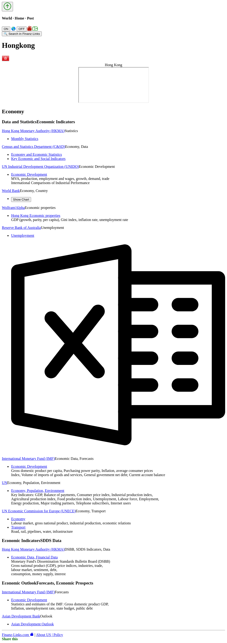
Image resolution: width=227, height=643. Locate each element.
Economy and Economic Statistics (36, 154)
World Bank (11, 191)
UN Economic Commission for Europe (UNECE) (39, 511)
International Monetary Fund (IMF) (28, 459)
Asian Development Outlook (32, 624)
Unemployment (22, 235)
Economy (18, 519)
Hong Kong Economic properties (35, 216)
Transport (18, 527)
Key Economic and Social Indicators (38, 159)
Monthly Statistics (24, 139)
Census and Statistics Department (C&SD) (33, 147)
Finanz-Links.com (18, 635)
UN (4, 483)
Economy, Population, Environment (37, 491)
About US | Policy (49, 635)
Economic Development (29, 174)
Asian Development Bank (21, 616)
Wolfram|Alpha (13, 208)
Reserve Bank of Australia (21, 228)
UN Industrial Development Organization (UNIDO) (40, 167)
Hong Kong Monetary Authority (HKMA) (33, 131)
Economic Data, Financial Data (34, 557)
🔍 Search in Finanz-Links (22, 34)
